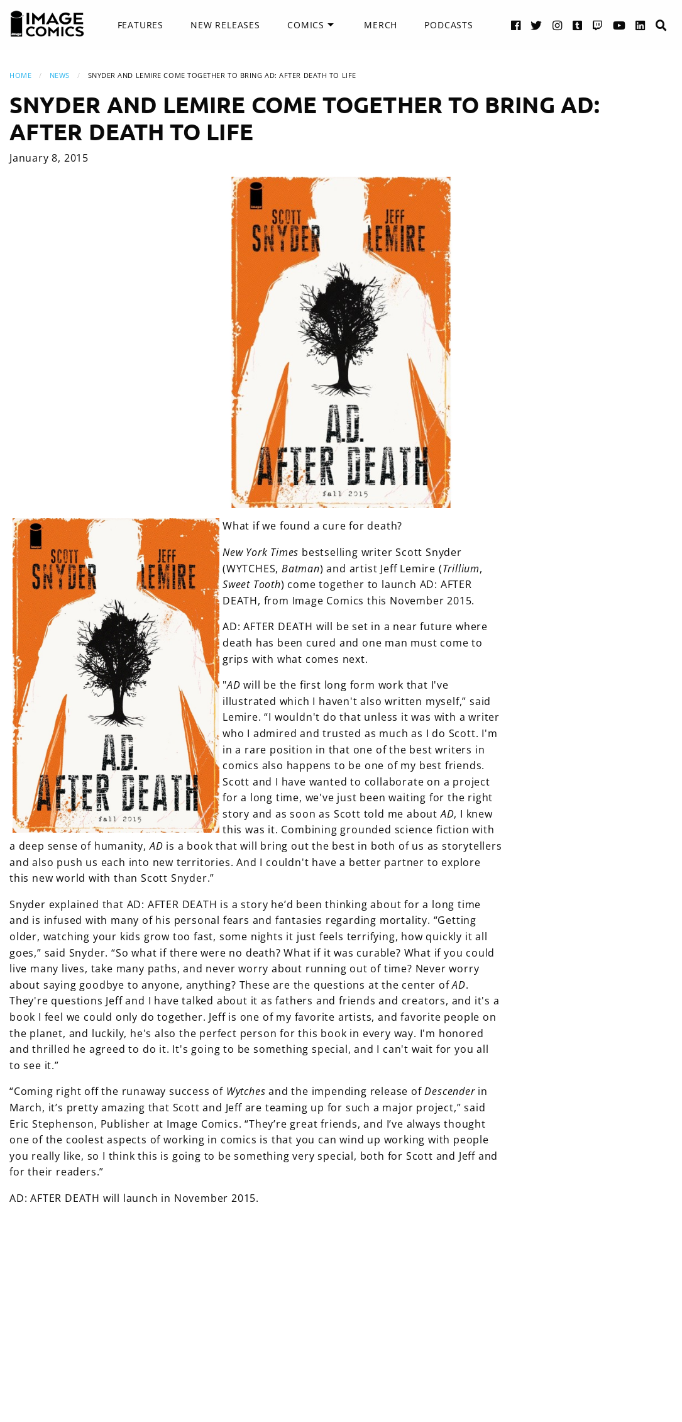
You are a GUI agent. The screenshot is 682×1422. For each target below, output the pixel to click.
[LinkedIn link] (640, 25)
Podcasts (448, 25)
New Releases (225, 25)
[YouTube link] (619, 25)
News (60, 75)
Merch (380, 25)
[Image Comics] (47, 24)
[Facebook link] (516, 25)
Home (20, 75)
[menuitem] (140, 25)
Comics (305, 25)
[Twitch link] (598, 25)
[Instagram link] (558, 25)
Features (140, 25)
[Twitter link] (536, 25)
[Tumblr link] (578, 25)
